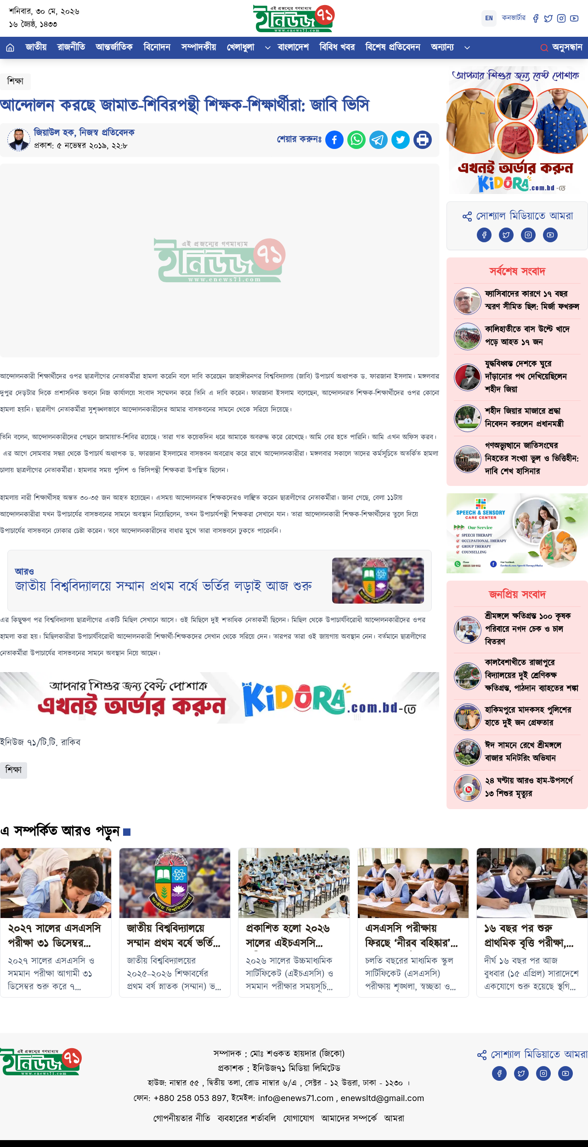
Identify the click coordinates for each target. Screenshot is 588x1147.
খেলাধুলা (240, 47)
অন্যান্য (442, 47)
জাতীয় (36, 47)
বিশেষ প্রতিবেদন (393, 47)
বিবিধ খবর (337, 47)
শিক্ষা (15, 81)
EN (489, 18)
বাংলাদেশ (293, 47)
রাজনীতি (71, 47)
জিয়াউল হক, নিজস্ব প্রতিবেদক (84, 133)
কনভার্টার (514, 18)
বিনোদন (157, 47)
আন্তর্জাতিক (114, 47)
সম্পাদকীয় (198, 47)
